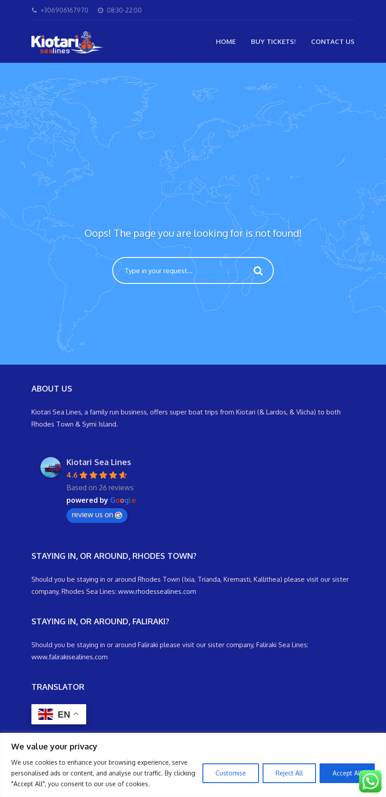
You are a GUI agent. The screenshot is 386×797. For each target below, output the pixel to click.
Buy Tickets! (273, 41)
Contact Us (333, 41)
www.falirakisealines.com (69, 657)
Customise (230, 773)
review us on (97, 514)
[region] (193, 765)
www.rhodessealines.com (157, 591)
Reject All (289, 773)
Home (226, 41)
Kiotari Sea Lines (98, 462)
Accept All (347, 773)
